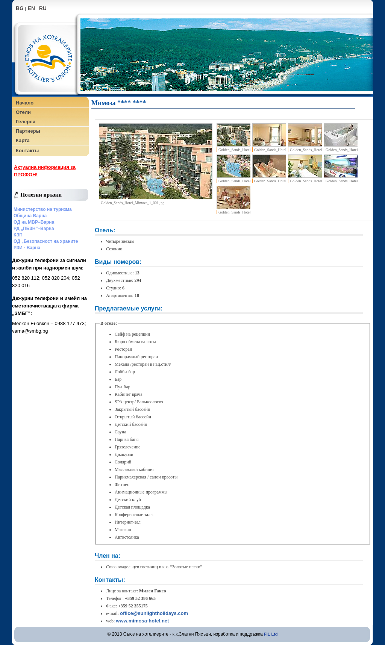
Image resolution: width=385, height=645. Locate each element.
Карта (23, 140)
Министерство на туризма (43, 209)
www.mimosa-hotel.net (142, 621)
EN (31, 8)
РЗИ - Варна (27, 247)
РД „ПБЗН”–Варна (34, 228)
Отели (23, 112)
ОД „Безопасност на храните (46, 241)
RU (43, 8)
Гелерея (25, 121)
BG (20, 8)
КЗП (18, 235)
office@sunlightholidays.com (154, 613)
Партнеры (28, 131)
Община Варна (30, 215)
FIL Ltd (270, 634)
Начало (24, 103)
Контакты (27, 150)
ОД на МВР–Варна (34, 222)
